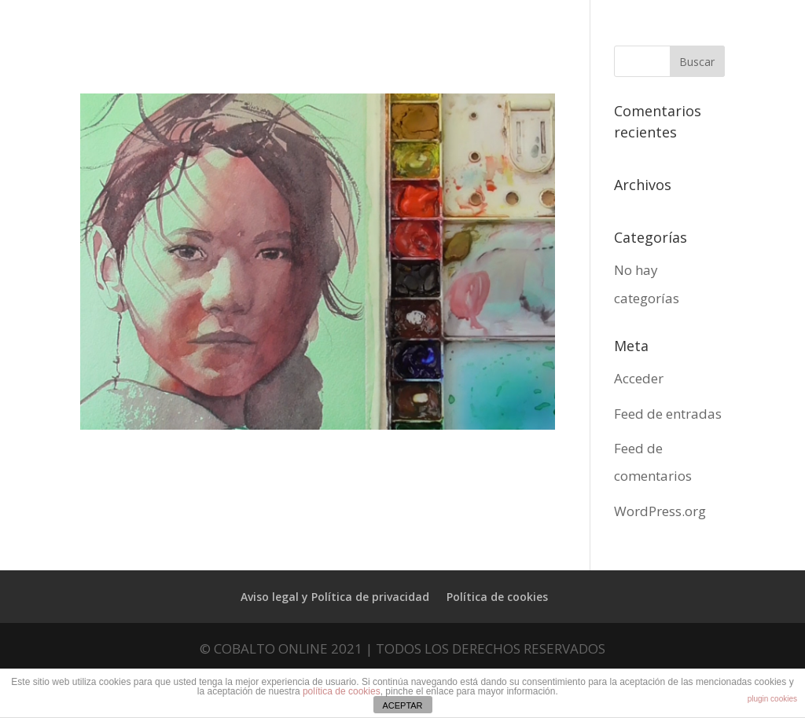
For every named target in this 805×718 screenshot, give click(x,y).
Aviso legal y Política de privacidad (335, 596)
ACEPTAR (402, 705)
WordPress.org (660, 511)
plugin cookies (772, 698)
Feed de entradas (668, 414)
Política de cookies (497, 596)
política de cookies (341, 691)
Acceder (638, 378)
